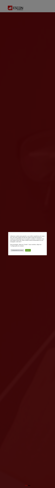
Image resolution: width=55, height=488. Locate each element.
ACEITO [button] (28, 250)
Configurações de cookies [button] (17, 250)
